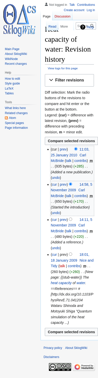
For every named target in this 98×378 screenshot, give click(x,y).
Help (90, 27)
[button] (69, 80)
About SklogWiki (76, 348)
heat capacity (61, 283)
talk (68, 161)
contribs (80, 161)
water (80, 283)
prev (63, 149)
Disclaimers (51, 357)
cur (54, 184)
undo (56, 178)
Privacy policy (53, 348)
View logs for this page (63, 68)
